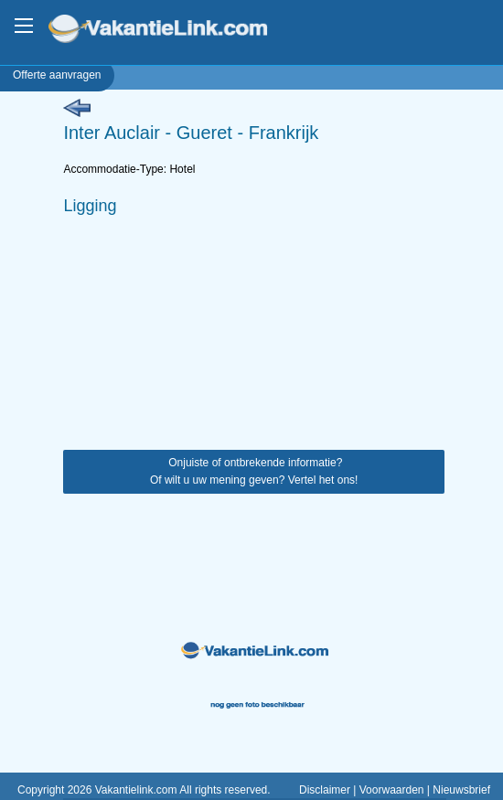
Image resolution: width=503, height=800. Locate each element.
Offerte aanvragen (57, 75)
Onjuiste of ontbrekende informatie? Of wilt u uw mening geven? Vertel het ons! (254, 471)
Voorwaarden (391, 790)
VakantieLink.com (170, 31)
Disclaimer (324, 790)
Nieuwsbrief (461, 790)
